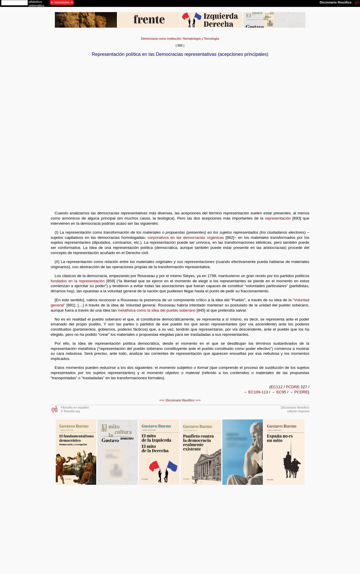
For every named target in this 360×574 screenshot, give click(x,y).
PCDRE (293, 387)
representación (278, 218)
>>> (198, 400)
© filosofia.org (70, 411)
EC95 (281, 392)
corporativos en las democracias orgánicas (185, 237)
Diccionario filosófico (180, 400)
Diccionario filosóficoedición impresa (295, 409)
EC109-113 (258, 392)
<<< (162, 400)
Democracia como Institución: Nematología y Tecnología (180, 38)
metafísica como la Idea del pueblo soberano (157, 310)
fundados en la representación (78, 281)
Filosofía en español (75, 407)
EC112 (277, 387)
